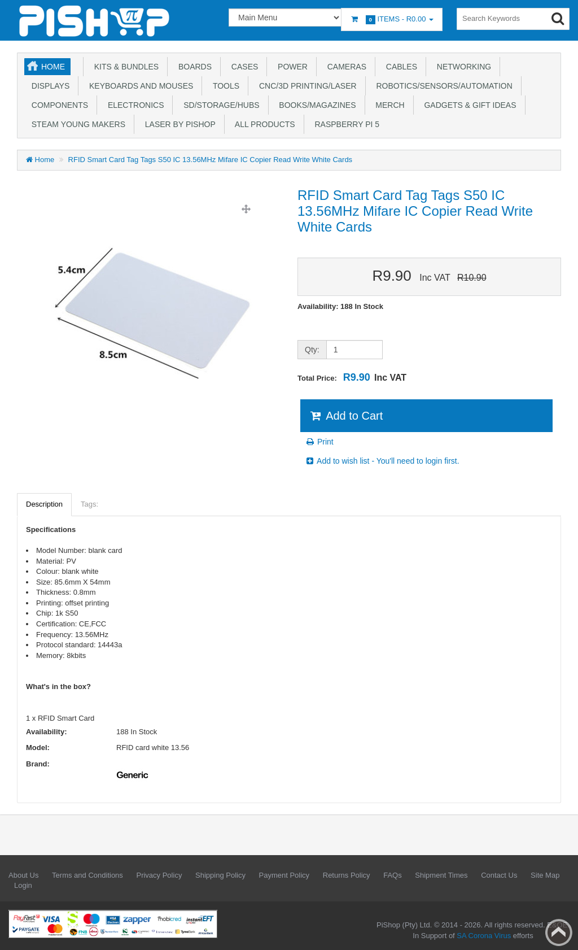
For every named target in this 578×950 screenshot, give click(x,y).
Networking (461, 66)
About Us (23, 875)
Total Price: (351, 377)
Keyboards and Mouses (139, 85)
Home (53, 66)
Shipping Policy (220, 875)
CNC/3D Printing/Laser (305, 85)
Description (44, 504)
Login (23, 885)
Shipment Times (441, 875)
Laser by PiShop (178, 124)
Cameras (344, 66)
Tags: (89, 504)
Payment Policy (284, 875)
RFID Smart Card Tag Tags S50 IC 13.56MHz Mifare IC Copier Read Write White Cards (210, 159)
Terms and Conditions (87, 875)
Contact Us (499, 875)
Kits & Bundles (124, 66)
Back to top (558, 932)
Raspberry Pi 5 (344, 124)
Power (290, 66)
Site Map (545, 875)
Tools (223, 85)
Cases (242, 66)
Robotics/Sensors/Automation (442, 85)
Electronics (133, 105)
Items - (392, 19)
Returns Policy (346, 875)
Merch (388, 105)
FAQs (392, 875)
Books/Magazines (315, 105)
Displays (48, 85)
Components (57, 105)
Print (319, 441)
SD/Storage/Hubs (219, 105)
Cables (399, 66)
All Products (263, 124)
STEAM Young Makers (76, 124)
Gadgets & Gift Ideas (468, 105)
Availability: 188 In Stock (340, 306)
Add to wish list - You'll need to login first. (382, 460)
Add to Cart (346, 415)
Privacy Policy (159, 875)
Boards (193, 66)
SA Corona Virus (484, 935)
